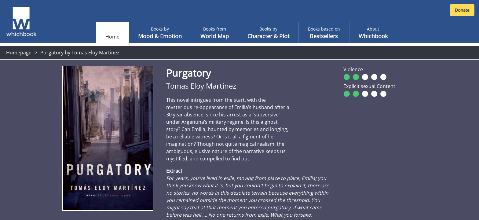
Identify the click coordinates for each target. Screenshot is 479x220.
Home (112, 36)
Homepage (18, 52)
